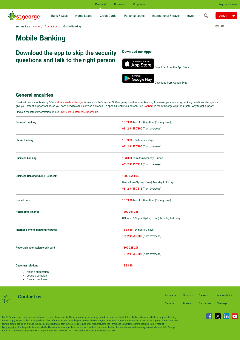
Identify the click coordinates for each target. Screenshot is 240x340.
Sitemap (222, 303)
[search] (207, 16)
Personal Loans (134, 16)
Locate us (170, 295)
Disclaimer (205, 303)
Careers (203, 295)
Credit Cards (108, 16)
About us (187, 295)
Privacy (186, 303)
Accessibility (224, 295)
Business (119, 4)
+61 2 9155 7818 (132, 164)
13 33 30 (127, 200)
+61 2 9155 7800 (132, 146)
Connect (148, 105)
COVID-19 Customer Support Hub (78, 111)
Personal (100, 4)
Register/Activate (228, 4)
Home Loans (83, 16)
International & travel (165, 16)
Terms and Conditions (122, 323)
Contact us (51, 26)
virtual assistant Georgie (69, 102)
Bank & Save (59, 16)
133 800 (127, 157)
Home (36, 26)
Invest (191, 16)
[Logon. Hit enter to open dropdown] (226, 15)
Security (169, 303)
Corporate (139, 4)
